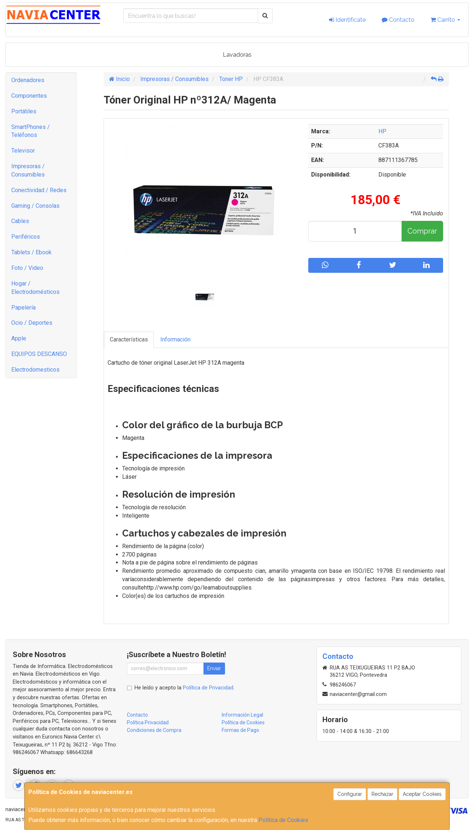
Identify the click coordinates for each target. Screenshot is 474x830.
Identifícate (347, 19)
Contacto (398, 19)
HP (382, 131)
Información (175, 339)
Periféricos (25, 236)
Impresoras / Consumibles (28, 170)
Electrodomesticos (35, 369)
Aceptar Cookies (422, 794)
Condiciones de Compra (154, 730)
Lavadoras (237, 54)
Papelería (23, 307)
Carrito (445, 19)
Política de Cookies (283, 820)
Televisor (23, 150)
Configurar (349, 794)
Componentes (29, 95)
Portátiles (23, 111)
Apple (18, 338)
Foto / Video (27, 267)
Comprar (422, 231)
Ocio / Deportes (31, 322)
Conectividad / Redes (39, 190)
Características (129, 339)
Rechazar (382, 794)
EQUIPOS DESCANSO (39, 354)
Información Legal (242, 715)
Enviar (214, 668)
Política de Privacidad (208, 688)
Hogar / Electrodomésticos (35, 287)
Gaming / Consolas (35, 205)
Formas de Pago (240, 730)
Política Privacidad (148, 722)
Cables (20, 221)
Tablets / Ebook (31, 252)
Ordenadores (27, 80)
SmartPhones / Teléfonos (30, 131)
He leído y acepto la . (184, 688)
